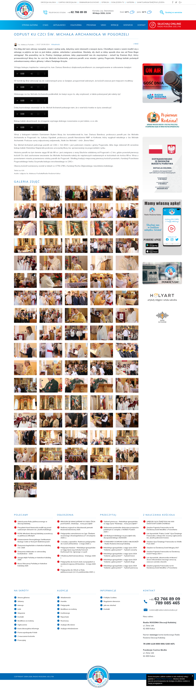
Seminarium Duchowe (89, 2)
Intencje (114, 25)
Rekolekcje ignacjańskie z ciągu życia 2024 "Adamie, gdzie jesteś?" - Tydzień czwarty (120, 549)
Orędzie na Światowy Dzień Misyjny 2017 (163, 548)
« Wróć (135, 44)
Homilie (64, 601)
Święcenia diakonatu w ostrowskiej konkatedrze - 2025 (32, 553)
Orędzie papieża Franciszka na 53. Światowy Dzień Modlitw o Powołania (162, 567)
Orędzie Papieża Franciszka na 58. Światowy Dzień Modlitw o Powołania (162, 528)
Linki (19, 609)
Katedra (130, 2)
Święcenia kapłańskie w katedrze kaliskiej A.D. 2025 (34, 546)
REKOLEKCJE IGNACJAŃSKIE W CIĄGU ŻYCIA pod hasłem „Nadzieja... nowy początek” (78, 522)
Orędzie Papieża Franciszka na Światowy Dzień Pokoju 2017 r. (163, 553)
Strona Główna (30, 25)
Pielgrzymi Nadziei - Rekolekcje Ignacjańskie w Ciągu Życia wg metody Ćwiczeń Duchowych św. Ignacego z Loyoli (78, 550)
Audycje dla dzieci (68, 625)
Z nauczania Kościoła (26, 636)
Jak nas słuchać (110, 605)
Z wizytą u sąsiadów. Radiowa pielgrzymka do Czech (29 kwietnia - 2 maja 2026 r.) (78, 543)
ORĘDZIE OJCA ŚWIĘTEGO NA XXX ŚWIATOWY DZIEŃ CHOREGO (160, 522)
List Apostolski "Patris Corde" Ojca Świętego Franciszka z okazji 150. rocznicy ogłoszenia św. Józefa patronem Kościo (164, 535)
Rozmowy (65, 621)
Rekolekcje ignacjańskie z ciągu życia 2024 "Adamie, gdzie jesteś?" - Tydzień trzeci (120, 555)
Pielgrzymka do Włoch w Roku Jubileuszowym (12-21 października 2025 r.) (78, 571)
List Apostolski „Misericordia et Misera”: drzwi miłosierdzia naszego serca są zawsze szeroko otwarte (162, 560)
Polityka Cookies (110, 597)
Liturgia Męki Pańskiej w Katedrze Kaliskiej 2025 (34, 559)
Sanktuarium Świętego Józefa (150, 2)
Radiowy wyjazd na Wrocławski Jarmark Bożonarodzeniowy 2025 (77, 528)
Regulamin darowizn (112, 601)
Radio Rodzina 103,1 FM (169, 25)
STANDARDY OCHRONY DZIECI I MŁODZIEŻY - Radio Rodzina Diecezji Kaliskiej (121, 543)
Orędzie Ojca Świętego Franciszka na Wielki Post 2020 (164, 543)
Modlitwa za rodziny (26, 621)
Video (103, 25)
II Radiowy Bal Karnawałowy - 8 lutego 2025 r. (78, 557)
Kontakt (142, 25)
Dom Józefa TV (117, 2)
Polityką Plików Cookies (163, 679)
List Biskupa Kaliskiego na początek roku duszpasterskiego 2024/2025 (120, 537)
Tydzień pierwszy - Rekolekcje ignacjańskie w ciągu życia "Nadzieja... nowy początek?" (121, 522)
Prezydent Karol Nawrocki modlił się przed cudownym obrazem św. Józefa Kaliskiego (34, 528)
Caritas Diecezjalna (67, 2)
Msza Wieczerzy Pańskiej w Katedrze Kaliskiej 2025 (32, 565)
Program (91, 25)
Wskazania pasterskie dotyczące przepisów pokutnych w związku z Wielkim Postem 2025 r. (121, 529)
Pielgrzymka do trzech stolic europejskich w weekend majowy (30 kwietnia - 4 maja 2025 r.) (78, 564)
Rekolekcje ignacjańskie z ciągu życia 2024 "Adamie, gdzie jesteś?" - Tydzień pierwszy (121, 567)
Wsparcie (128, 25)
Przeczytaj (22, 640)
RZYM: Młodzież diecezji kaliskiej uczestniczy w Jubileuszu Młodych (35, 534)
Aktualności (59, 25)
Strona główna (24, 597)
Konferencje (65, 613)
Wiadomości (66, 597)
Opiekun (105, 2)
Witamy (21, 601)
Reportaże (65, 617)
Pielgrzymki (65, 605)
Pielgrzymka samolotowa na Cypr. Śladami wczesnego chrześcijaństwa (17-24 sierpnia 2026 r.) (78, 535)
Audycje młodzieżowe (69, 628)
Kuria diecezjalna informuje (28, 628)
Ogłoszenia (76, 25)
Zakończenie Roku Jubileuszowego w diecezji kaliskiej (32, 522)
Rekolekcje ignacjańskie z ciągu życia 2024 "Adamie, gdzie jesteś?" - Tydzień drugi (120, 561)
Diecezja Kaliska (48, 2)
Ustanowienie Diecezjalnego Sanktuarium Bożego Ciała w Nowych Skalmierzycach (34, 540)
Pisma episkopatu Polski (27, 632)
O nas (45, 25)
